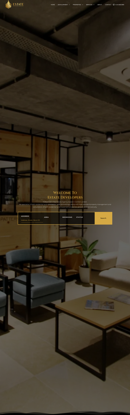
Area (46, 217)
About (99, 4)
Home (53, 4)
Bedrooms (67, 217)
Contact (108, 4)
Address (25, 216)
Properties (77, 4)
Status (79, 217)
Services (89, 4)
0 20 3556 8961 (118, 5)
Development (63, 4)
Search (103, 218)
